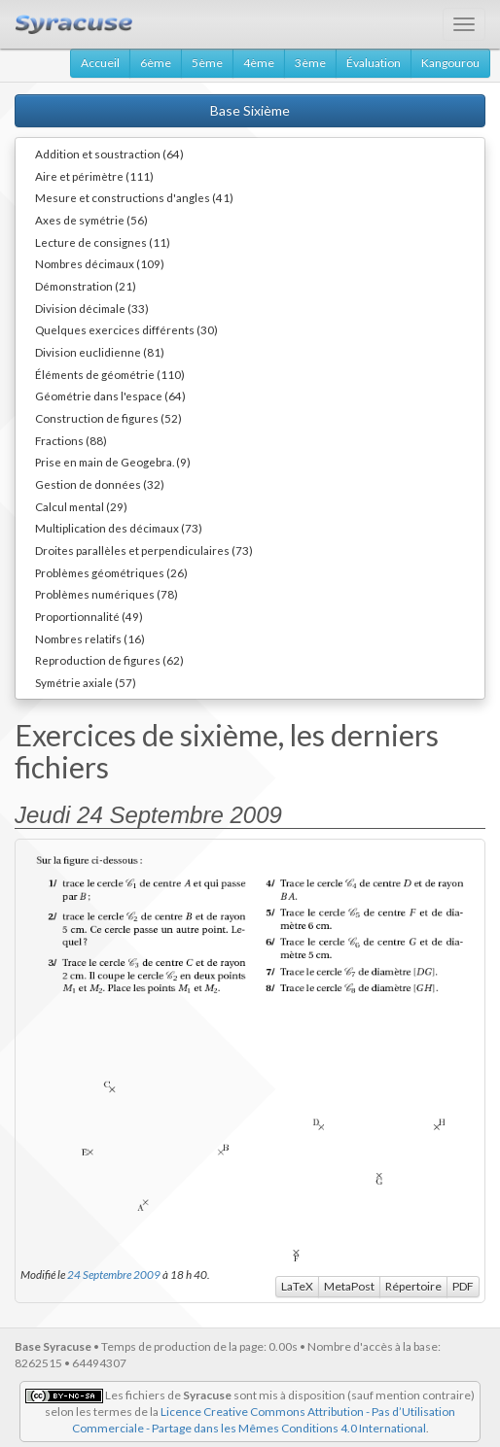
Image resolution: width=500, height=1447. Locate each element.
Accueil (100, 62)
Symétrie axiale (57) (85, 682)
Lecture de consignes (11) (102, 242)
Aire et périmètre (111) (94, 176)
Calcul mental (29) (81, 506)
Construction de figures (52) (108, 418)
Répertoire (413, 1286)
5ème (207, 62)
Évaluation (373, 62)
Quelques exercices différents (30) (126, 329)
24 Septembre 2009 (114, 1274)
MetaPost (349, 1286)
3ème (310, 62)
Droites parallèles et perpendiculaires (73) (144, 550)
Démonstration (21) (85, 286)
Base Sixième (250, 110)
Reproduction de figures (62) (109, 660)
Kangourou (450, 62)
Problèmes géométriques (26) (111, 572)
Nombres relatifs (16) (90, 638)
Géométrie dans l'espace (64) (110, 395)
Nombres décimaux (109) (99, 263)
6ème (155, 62)
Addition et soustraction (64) (109, 153)
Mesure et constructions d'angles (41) (134, 197)
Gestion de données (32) (99, 484)
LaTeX (297, 1286)
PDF (463, 1286)
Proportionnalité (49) (89, 616)
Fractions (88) (71, 440)
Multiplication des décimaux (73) (118, 527)
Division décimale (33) (92, 308)
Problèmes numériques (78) (106, 594)
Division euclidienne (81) (99, 352)
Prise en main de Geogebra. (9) (113, 461)
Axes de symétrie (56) (91, 219)
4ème (258, 62)
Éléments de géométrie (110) (110, 374)
